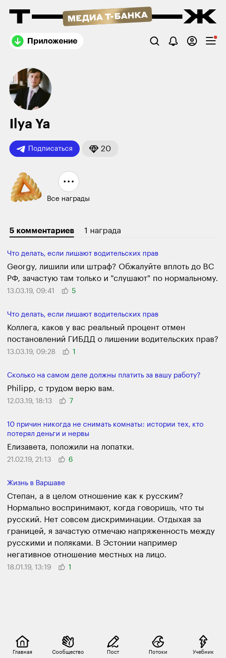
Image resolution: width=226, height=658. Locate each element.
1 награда (102, 231)
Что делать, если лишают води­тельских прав (82, 253)
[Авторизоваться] (192, 41)
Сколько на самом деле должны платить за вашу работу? (104, 375)
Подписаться (44, 149)
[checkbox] (211, 41)
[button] (100, 148)
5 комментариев (41, 231)
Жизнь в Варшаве (36, 483)
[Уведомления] (173, 41)
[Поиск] (154, 41)
